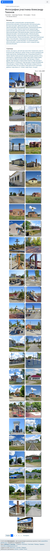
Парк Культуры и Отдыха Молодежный (33, 62)
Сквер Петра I (28, 67)
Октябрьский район (11, 35)
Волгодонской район (11, 26)
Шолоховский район (11, 43)
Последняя (26, 535)
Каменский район (11, 30)
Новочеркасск (10, 57)
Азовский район (10, 22)
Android (16, 549)
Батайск (8, 51)
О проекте (18, 544)
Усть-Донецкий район (32, 40)
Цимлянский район (21, 42)
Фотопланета (7, 2)
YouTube (18, 547)
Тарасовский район (11, 40)
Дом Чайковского (17, 52)
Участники (8, 15)
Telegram (23, 547)
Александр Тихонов (17, 15)
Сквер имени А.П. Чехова (18, 67)
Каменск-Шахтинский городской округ (28, 29)
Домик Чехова (25, 52)
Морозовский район (11, 34)
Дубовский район (22, 26)
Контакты (24, 544)
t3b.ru (23, 542)
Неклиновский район (23, 34)
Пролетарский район (11, 37)
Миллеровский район (24, 32)
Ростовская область (12, 16)
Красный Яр (13, 54)
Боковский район (24, 24)
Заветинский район (11, 27)
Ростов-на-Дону (20, 65)
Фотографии (27, 15)
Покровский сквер (11, 65)
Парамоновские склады (20, 57)
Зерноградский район (23, 27)
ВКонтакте (12, 547)
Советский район (37, 39)
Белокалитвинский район (13, 24)
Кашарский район (21, 30)
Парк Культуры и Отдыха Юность (32, 64)
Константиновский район (32, 30)
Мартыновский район (12, 32)
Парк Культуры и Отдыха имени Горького (21, 60)
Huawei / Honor (23, 549)
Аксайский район (19, 22)
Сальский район (14, 39)
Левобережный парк (22, 54)
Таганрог (35, 67)
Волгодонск (14, 51)
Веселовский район (35, 24)
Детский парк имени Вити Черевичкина (28, 51)
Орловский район (22, 35)
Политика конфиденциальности (9, 546)
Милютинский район (35, 32)
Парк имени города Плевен (34, 57)
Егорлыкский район (33, 26)
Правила (42, 544)
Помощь (36, 544)
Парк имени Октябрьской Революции (16, 59)
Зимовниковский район (35, 27)
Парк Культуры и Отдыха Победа (14, 64)
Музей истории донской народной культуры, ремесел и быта (26, 55)
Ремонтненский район (24, 37)
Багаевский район (29, 22)
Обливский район (34, 34)
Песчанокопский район (33, 35)
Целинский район (11, 42)
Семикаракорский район (25, 39)
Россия (33, 15)
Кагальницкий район (11, 29)
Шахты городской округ (33, 42)
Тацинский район (21, 40)
